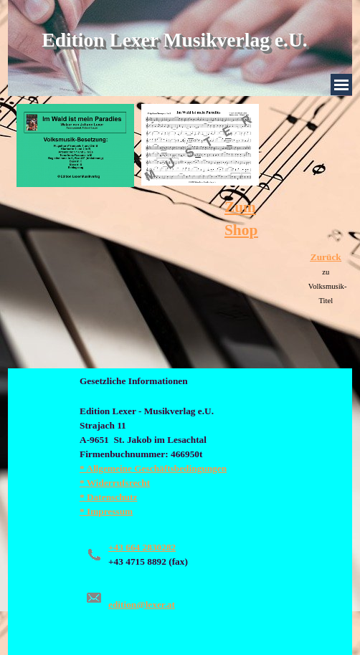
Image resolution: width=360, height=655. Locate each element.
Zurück (326, 257)
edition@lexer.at (141, 604)
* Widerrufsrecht (115, 482)
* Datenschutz (108, 497)
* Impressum (106, 511)
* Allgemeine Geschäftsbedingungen (153, 468)
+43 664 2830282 (142, 547)
